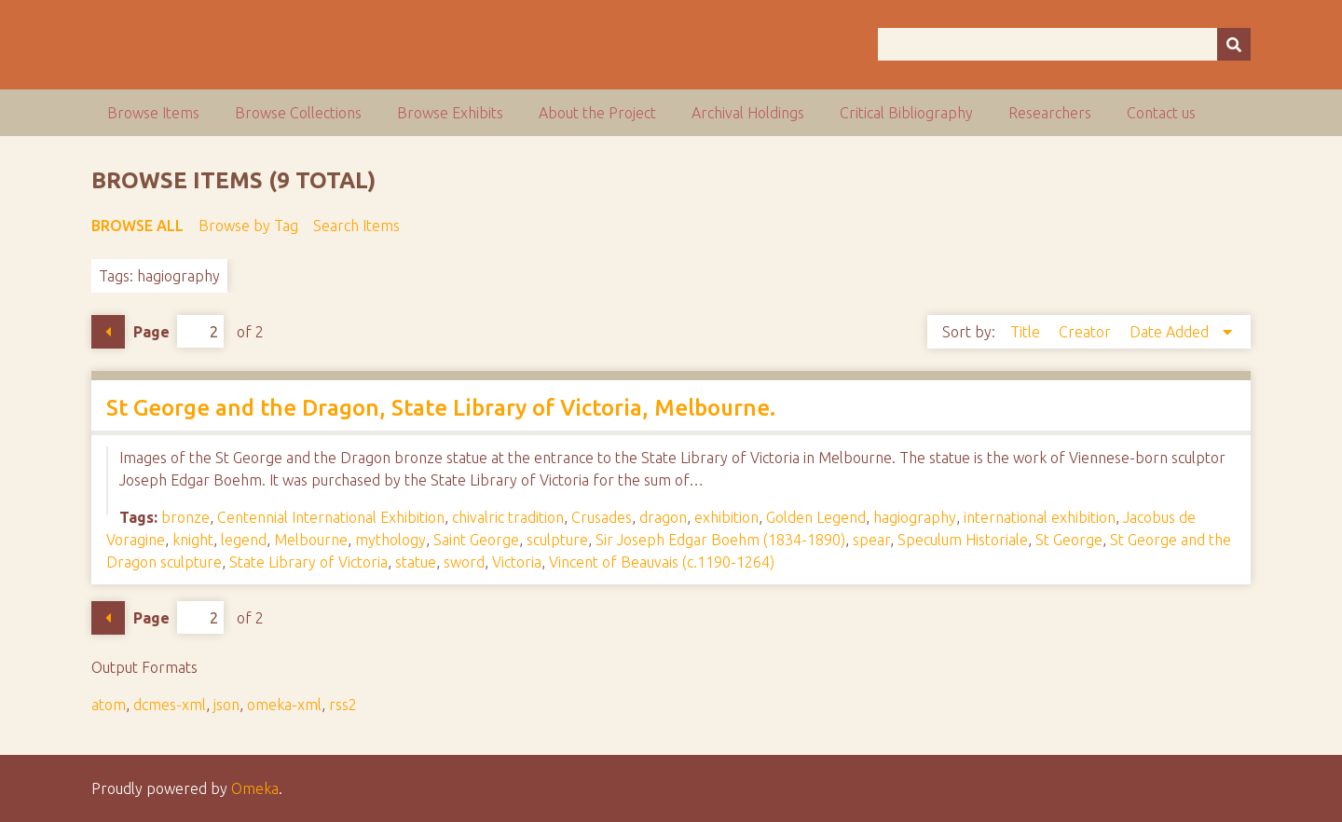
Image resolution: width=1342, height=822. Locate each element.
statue (415, 562)
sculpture (557, 539)
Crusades (601, 517)
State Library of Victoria (308, 562)
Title (1027, 331)
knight (192, 539)
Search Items (356, 225)
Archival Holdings (748, 112)
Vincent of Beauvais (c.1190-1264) (661, 562)
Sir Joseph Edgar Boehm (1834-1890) (720, 539)
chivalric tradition (508, 517)
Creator (1087, 331)
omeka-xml (284, 704)
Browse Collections (298, 112)
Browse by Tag (248, 225)
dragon (663, 517)
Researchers (1049, 112)
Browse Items (153, 112)
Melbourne (311, 539)
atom (108, 704)
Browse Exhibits (450, 112)
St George (1068, 539)
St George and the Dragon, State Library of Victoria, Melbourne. (440, 407)
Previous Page (108, 332)
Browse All (137, 225)
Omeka (255, 788)
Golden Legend (816, 517)
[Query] (1065, 44)
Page (178, 331)
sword (464, 562)
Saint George (476, 539)
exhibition (726, 517)
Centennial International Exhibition (331, 517)
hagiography (914, 517)
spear (871, 539)
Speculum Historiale (962, 539)
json (226, 704)
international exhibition (1040, 517)
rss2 (343, 704)
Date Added (1171, 331)
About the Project (597, 112)
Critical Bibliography (906, 112)
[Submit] (1234, 44)
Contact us (1161, 112)
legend (244, 539)
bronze (185, 517)
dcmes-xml (169, 704)
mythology (390, 539)
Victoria (516, 562)
